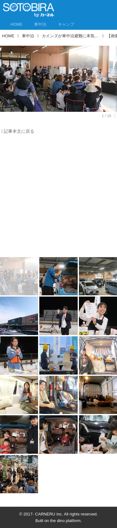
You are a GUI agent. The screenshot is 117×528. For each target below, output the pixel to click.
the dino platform (65, 520)
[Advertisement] (58, 197)
